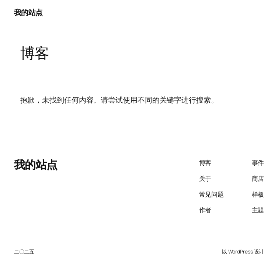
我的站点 (28, 12)
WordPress (240, 251)
